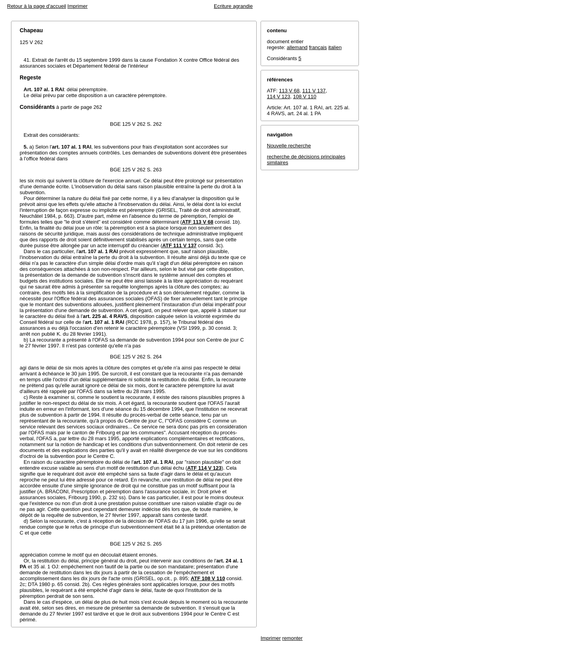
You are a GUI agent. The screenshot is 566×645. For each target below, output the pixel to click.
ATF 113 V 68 (197, 222)
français (318, 47)
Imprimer (78, 6)
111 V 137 (313, 91)
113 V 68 (289, 91)
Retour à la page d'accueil (36, 6)
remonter (292, 638)
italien (335, 47)
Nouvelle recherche (289, 146)
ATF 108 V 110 (208, 578)
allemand (297, 47)
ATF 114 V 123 (204, 468)
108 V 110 (304, 96)
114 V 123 (278, 96)
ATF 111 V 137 (179, 245)
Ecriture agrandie (233, 6)
